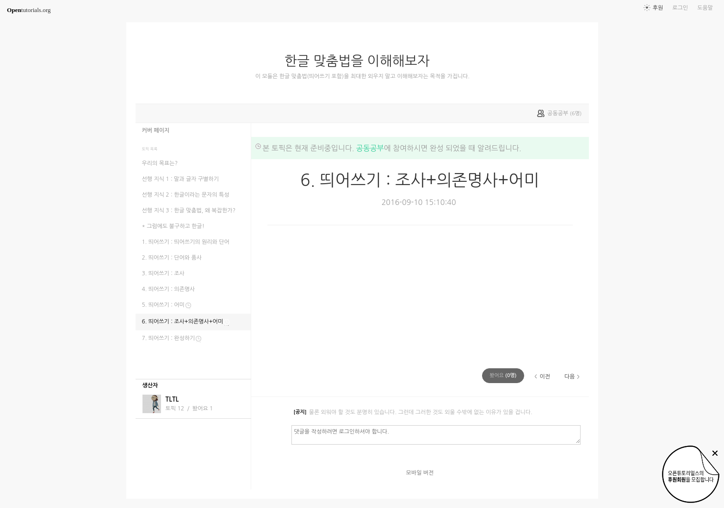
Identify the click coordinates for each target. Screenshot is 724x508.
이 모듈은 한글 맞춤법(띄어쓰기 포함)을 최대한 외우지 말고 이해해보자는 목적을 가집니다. (362, 76)
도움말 (705, 8)
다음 (569, 376)
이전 (544, 376)
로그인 (680, 8)
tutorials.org (29, 9)
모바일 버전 (420, 473)
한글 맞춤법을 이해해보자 (361, 61)
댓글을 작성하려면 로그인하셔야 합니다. (436, 434)
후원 (658, 8)
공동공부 (370, 148)
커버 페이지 (156, 130)
